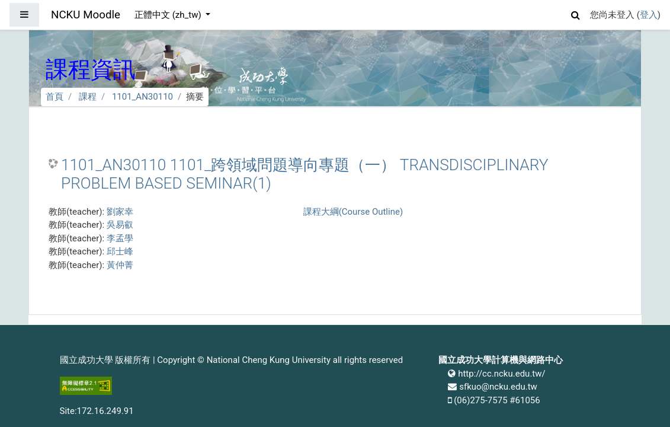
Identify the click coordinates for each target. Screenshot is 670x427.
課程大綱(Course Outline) (353, 211)
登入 (649, 14)
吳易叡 (120, 224)
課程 (88, 96)
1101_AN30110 (142, 96)
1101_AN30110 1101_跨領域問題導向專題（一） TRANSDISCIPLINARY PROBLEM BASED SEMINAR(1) (305, 174)
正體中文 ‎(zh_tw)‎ (168, 14)
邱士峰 (120, 251)
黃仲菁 (120, 265)
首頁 (54, 96)
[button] (576, 13)
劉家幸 (120, 211)
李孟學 (120, 238)
